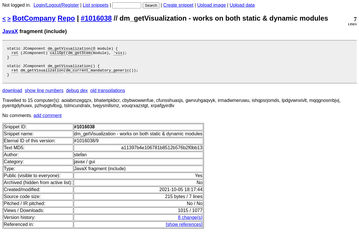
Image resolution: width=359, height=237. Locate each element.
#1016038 (96, 18)
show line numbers (44, 96)
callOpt (58, 54)
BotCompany (34, 18)
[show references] (184, 230)
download (12, 96)
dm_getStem (79, 54)
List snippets (95, 5)
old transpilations (107, 96)
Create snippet (178, 5)
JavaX (10, 31)
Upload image (211, 5)
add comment (48, 121)
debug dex (77, 96)
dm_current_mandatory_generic (97, 75)
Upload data (242, 5)
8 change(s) (190, 223)
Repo (66, 18)
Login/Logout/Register (56, 5)
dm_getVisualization (69, 49)
